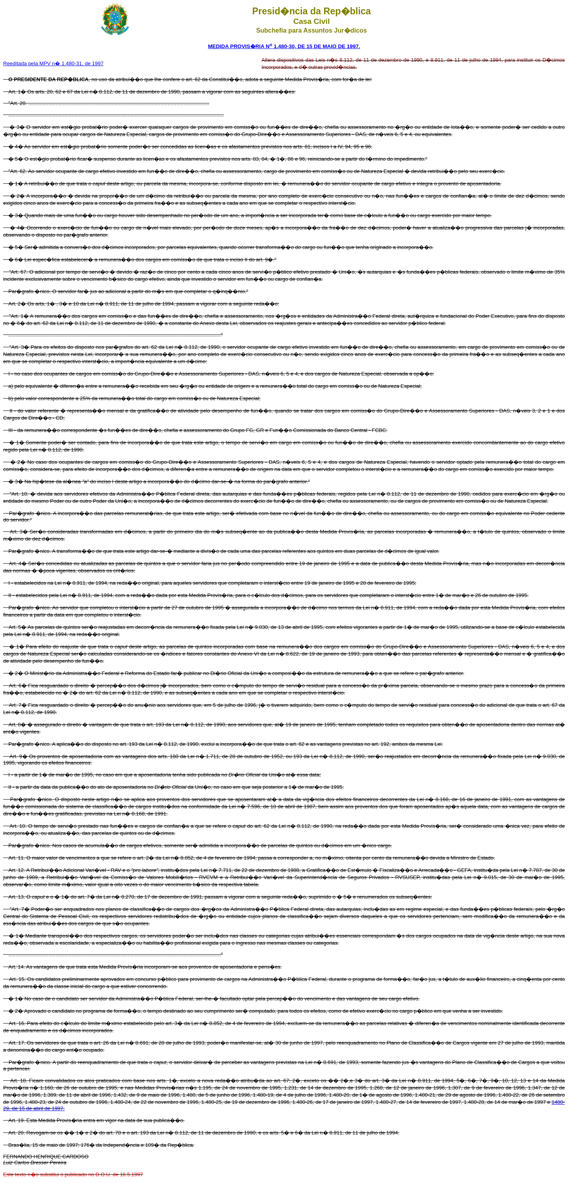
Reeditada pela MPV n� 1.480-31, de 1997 (53, 63)
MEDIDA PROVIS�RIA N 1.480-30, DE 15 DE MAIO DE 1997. (284, 46)
